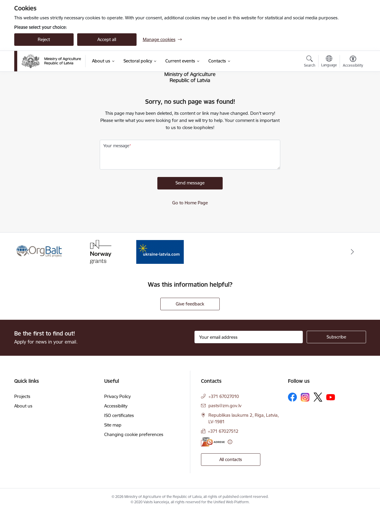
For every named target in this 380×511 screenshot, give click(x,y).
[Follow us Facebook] (292, 397)
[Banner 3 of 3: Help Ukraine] (160, 251)
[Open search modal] (309, 62)
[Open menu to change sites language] (329, 62)
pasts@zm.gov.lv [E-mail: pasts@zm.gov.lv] (224, 405)
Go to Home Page (190, 203)
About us (23, 406)
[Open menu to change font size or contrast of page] (353, 62)
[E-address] (213, 442)
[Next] (352, 252)
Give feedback (190, 304)
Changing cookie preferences (133, 434)
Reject (44, 39)
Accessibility (115, 406)
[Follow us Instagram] (305, 397)
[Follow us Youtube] (330, 396)
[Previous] (28, 252)
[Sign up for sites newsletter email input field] (248, 337)
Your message (116, 145)
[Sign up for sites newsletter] (336, 337)
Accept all (106, 39)
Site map (112, 425)
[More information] (230, 442)
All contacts (230, 459)
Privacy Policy (117, 396)
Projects (22, 396)
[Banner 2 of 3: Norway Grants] (100, 251)
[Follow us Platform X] (318, 397)
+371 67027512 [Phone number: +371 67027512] (223, 431)
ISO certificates (119, 415)
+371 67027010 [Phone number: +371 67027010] (223, 396)
